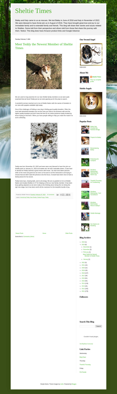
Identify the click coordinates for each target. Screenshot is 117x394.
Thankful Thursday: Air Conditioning (96, 181)
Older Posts (68, 233)
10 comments (50, 194)
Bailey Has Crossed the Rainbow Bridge (95, 128)
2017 (83, 275)
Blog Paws (83, 357)
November (86, 249)
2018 (83, 273)
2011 (83, 291)
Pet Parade (83, 372)
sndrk (62, 384)
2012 (83, 288)
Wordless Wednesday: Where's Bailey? (95, 204)
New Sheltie (33, 197)
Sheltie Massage (95, 213)
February (86, 252)
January (85, 259)
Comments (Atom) (28, 236)
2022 (83, 262)
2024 (83, 242)
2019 (83, 270)
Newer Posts (19, 233)
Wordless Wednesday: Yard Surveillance (95, 193)
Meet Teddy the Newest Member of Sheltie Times (91, 255)
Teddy (46, 197)
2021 (83, 265)
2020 (83, 268)
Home (44, 233)
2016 (83, 278)
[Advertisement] (44, 216)
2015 (83, 281)
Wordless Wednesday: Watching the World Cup (94, 172)
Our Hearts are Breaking (94, 224)
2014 (83, 283)
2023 (83, 244)
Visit (86, 343)
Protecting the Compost (94, 159)
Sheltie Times (33, 10)
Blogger (74, 384)
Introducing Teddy (25, 197)
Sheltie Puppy (41, 197)
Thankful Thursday (85, 364)
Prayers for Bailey (95, 137)
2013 (83, 286)
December (86, 247)
